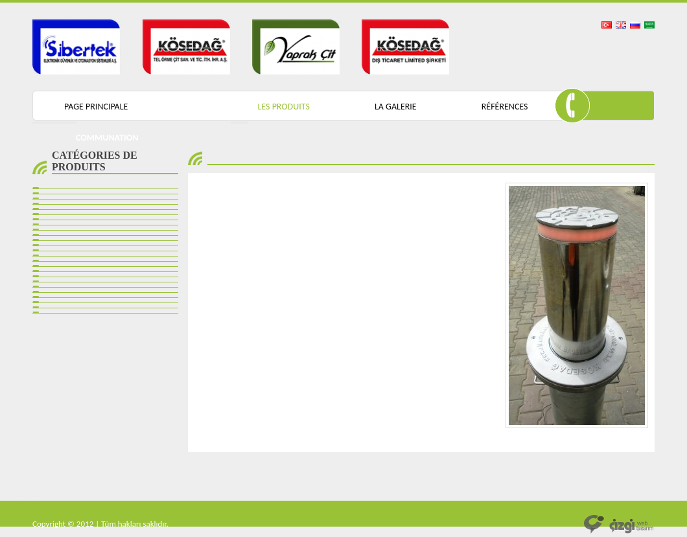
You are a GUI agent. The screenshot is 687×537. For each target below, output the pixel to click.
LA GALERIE (396, 106)
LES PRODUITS (283, 106)
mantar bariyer (25, 505)
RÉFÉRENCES (505, 106)
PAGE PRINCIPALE (96, 106)
